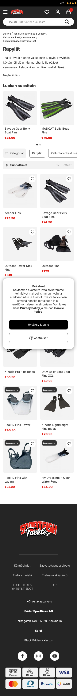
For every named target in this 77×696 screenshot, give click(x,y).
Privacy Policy (30, 308)
